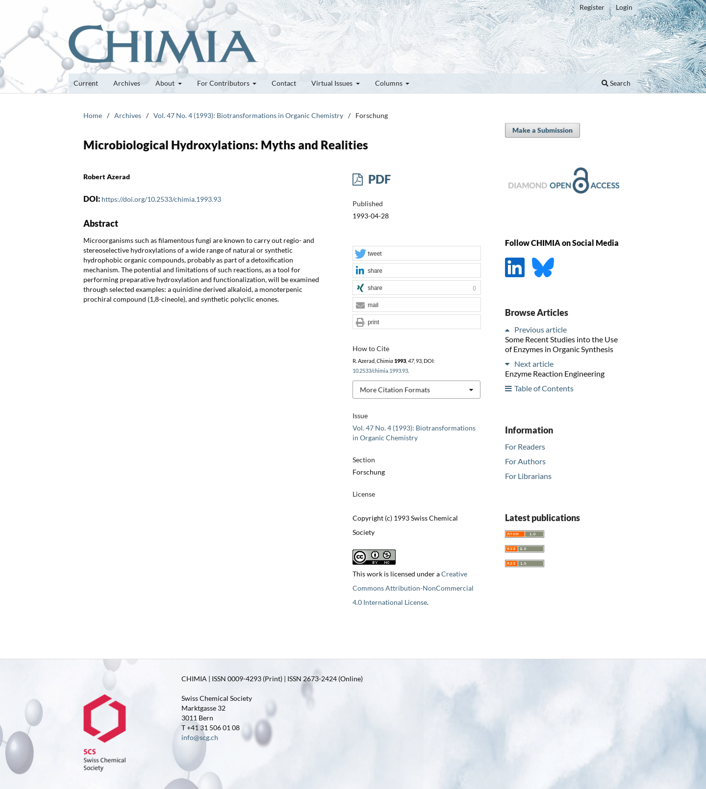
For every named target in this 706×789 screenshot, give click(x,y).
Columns (389, 83)
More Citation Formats (395, 389)
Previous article (540, 329)
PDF (378, 179)
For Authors (525, 461)
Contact (284, 83)
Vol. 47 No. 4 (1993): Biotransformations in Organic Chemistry (248, 115)
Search (616, 83)
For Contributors (224, 83)
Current (86, 83)
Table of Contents (544, 388)
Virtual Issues (332, 83)
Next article (534, 363)
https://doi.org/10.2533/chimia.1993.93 (161, 199)
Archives (126, 83)
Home (92, 115)
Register (592, 7)
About (165, 83)
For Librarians (528, 475)
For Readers (525, 446)
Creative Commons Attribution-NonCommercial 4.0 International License (413, 588)
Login (624, 7)
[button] (416, 253)
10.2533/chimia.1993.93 (380, 371)
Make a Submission (542, 130)
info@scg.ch (199, 737)
